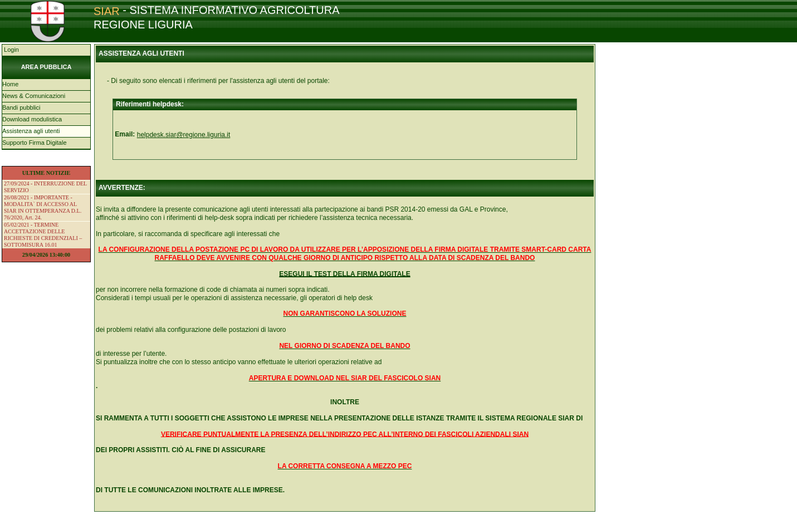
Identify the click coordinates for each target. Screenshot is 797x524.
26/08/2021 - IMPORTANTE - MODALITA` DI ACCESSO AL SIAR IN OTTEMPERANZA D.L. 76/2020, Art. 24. (42, 207)
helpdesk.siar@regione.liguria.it (184, 135)
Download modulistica (32, 119)
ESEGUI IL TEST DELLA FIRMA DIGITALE (344, 274)
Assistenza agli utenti (31, 131)
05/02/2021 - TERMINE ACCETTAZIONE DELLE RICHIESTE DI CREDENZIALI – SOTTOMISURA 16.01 (43, 235)
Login (10, 49)
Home (10, 84)
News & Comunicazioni (33, 95)
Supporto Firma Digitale (34, 142)
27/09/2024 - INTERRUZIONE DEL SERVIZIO (45, 186)
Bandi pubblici (21, 107)
